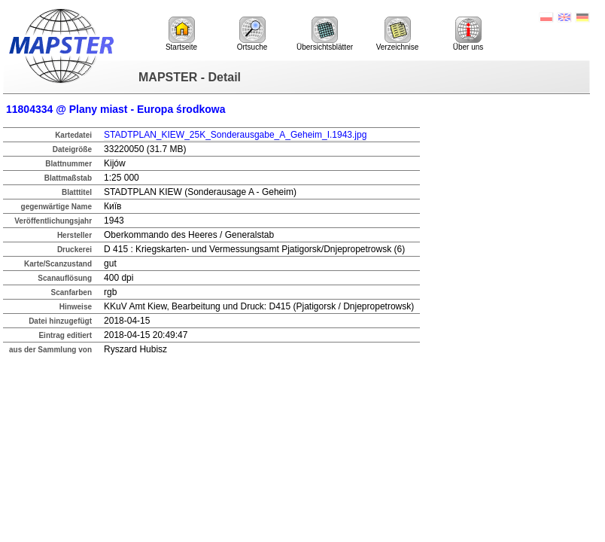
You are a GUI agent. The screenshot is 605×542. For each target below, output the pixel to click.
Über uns (468, 34)
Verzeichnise (397, 34)
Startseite (181, 34)
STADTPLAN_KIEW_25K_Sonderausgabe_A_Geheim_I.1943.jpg (235, 134)
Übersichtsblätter (324, 34)
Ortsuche (252, 34)
